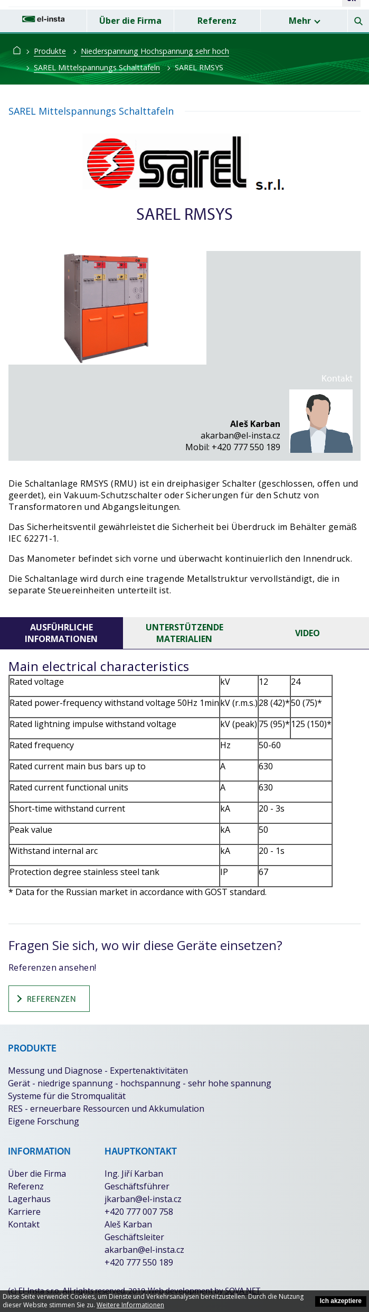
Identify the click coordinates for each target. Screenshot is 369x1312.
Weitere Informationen (130, 1304)
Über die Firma (130, 20)
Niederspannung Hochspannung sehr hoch (155, 51)
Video (307, 633)
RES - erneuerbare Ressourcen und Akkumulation (106, 1108)
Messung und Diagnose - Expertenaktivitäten (98, 1070)
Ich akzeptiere (341, 1301)
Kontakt (24, 1224)
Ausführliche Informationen (61, 633)
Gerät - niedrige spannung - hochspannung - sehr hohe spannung (139, 1083)
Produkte (50, 51)
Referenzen (45, 998)
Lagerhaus (29, 1199)
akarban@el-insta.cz (240, 435)
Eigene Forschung (43, 1121)
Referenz (216, 20)
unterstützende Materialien (184, 633)
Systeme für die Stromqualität (67, 1096)
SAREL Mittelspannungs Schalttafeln (97, 67)
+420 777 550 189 (246, 447)
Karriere (24, 1211)
